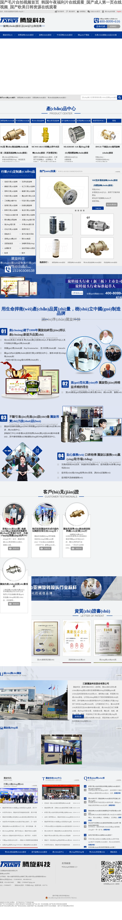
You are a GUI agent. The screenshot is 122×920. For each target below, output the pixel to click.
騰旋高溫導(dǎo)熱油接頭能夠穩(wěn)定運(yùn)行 (77, 532)
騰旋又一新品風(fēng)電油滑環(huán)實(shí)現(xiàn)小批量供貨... (62, 840)
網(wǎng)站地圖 (108, 11)
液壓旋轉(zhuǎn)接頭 (26, 35)
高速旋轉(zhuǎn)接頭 (110, 262)
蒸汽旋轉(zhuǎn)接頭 (68, 122)
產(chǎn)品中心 (61, 111)
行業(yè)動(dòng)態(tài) (14, 785)
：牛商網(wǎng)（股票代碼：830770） (36, 885)
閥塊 (114, 121)
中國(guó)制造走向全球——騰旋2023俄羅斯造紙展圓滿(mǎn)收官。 (20, 841)
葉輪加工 (7, 234)
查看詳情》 (118, 793)
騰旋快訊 (8, 779)
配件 (23, 253)
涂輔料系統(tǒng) (28, 243)
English (119, 11)
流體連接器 (8, 243)
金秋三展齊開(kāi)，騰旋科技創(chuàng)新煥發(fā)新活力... (62, 817)
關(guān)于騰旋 (83, 35)
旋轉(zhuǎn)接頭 (45, 35)
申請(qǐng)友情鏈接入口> (70, 867)
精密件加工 (26, 229)
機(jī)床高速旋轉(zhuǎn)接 (53, 122)
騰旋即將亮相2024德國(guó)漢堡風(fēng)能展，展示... (62, 821)
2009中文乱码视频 (50, 906)
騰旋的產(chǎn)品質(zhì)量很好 (14, 587)
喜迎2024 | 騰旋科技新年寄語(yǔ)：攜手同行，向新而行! (19, 836)
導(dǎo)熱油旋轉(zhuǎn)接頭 (57, 97)
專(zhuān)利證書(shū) (97, 852)
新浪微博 (59, 11)
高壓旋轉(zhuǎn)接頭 (39, 97)
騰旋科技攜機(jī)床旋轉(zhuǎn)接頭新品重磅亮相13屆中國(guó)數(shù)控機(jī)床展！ (19, 817)
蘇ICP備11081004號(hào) (61, 895)
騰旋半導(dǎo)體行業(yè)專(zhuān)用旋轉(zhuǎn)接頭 (62, 835)
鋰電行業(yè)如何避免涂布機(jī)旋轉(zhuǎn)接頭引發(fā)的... (62, 812)
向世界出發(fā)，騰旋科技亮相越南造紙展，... (62, 845)
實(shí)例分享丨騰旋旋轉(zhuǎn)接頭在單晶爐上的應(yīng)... (62, 831)
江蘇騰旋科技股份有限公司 (96, 683)
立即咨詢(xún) (77, 293)
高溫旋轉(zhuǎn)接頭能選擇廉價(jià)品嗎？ (102, 847)
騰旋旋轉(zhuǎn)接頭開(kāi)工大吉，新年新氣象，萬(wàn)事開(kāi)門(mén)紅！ (19, 827)
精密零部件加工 (99, 121)
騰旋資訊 (113, 852)
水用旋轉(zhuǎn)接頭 (84, 122)
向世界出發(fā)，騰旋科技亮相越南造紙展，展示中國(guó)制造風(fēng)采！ (19, 813)
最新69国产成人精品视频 (35, 906)
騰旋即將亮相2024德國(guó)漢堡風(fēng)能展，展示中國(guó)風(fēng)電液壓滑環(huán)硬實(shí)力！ (19, 808)
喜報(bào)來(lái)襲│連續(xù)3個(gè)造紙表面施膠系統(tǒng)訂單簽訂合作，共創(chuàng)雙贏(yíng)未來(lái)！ (14, 532)
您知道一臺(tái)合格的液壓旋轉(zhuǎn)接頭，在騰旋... (62, 803)
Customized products (18, 173)
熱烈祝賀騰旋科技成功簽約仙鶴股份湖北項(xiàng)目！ (45, 530)
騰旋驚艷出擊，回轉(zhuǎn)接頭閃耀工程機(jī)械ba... (62, 808)
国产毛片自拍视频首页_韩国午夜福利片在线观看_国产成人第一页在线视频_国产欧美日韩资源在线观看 (33, 904)
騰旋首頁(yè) (7, 35)
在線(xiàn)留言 (93, 11)
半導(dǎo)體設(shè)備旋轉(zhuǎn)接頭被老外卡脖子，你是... (62, 826)
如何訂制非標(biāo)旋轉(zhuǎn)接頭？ (100, 835)
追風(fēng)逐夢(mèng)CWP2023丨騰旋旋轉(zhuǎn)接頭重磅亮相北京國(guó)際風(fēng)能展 (19, 845)
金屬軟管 (7, 248)
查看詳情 (16, 548)
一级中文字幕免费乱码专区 (65, 906)
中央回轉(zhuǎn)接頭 (65, 35)
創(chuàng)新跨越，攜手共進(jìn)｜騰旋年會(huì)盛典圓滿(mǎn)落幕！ (19, 831)
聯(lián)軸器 (26, 239)
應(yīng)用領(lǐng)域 (76, 852)
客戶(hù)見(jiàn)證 (61, 494)
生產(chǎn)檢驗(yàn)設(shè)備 (106, 35)
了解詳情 (98, 208)
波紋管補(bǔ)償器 (28, 248)
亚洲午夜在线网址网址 (7, 906)
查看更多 (78, 716)
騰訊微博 (70, 11)
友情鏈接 (66, 863)
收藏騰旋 (81, 11)
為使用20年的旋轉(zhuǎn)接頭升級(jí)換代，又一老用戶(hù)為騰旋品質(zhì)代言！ (19, 822)
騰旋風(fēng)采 (11, 728)
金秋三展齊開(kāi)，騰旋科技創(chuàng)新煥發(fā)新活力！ (19, 803)
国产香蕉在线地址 (21, 906)
